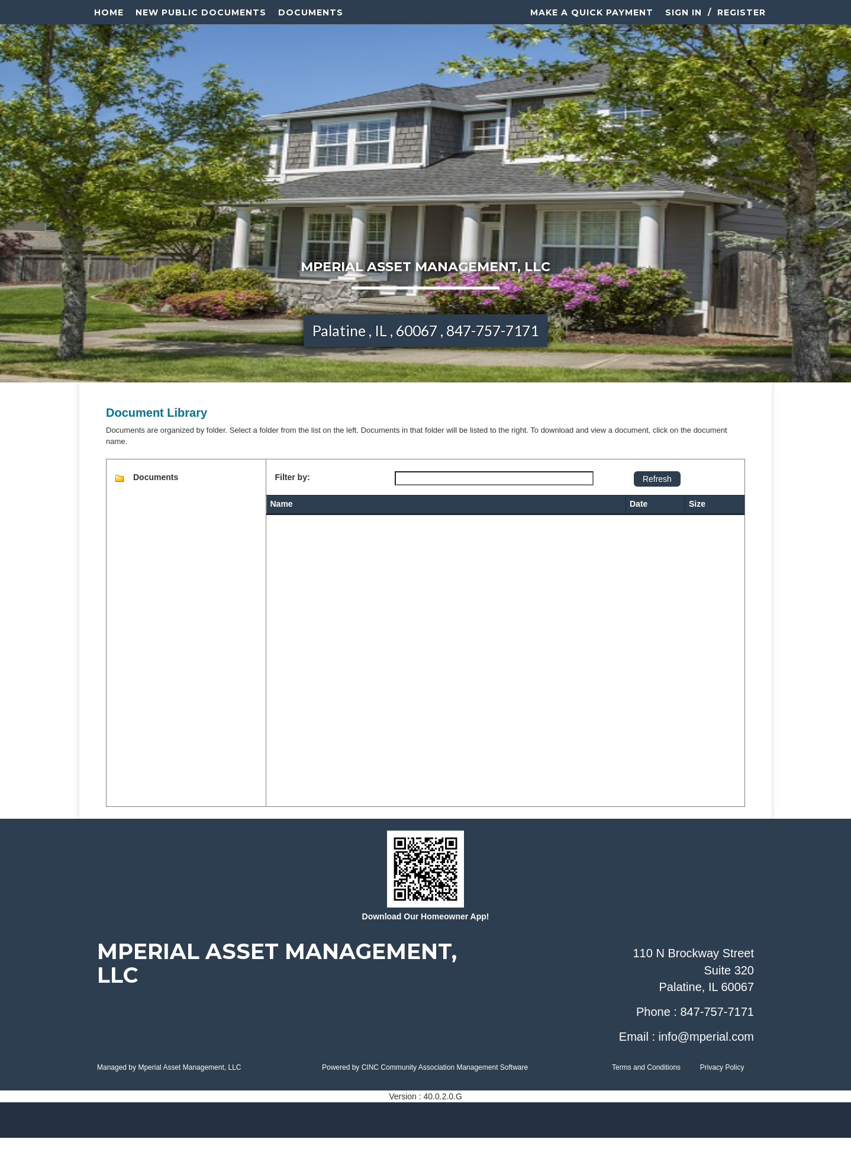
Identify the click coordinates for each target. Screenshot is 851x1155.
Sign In (683, 20)
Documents (310, 20)
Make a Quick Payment (591, 20)
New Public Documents (201, 20)
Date (638, 521)
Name (281, 521)
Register (741, 20)
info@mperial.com (706, 1053)
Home (109, 20)
